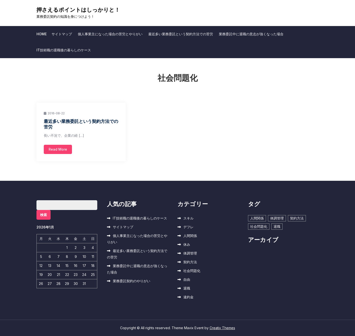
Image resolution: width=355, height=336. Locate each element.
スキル (188, 218)
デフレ (188, 227)
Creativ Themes (222, 328)
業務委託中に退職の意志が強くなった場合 (251, 34)
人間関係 (190, 236)
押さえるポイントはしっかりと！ (78, 9)
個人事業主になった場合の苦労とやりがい (110, 34)
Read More (58, 149)
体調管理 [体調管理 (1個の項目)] (277, 218)
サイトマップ (62, 34)
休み (186, 244)
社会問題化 (191, 271)
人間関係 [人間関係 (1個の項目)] (257, 218)
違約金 (188, 297)
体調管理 (190, 253)
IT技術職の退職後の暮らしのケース (63, 50)
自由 (186, 279)
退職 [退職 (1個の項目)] (277, 226)
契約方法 (190, 262)
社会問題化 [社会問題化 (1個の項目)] (258, 226)
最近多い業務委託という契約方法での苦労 (180, 34)
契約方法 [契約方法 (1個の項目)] (297, 218)
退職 (186, 288)
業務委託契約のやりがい (131, 281)
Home (41, 34)
